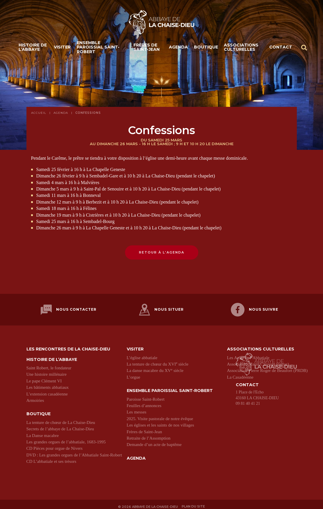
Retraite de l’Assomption (149, 434)
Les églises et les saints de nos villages (160, 421)
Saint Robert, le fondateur (49, 364)
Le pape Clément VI (44, 377)
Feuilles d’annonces (144, 402)
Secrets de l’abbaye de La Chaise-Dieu (60, 425)
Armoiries (35, 397)
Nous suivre (254, 308)
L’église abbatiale (142, 354)
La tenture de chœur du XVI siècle (157, 360)
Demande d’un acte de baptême (154, 441)
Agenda (178, 48)
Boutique (206, 48)
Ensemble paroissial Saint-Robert (98, 49)
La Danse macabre (42, 431)
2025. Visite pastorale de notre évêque (160, 415)
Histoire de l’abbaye (33, 48)
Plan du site (194, 503)
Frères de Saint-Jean (146, 48)
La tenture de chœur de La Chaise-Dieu (60, 419)
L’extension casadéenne (47, 390)
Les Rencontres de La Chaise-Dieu (68, 345)
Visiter (62, 48)
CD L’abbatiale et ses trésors (51, 458)
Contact (280, 48)
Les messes (137, 408)
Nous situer (161, 308)
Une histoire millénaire (46, 370)
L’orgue (133, 373)
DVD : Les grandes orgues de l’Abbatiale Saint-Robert (74, 451)
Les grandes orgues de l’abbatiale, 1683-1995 (66, 438)
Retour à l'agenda (161, 252)
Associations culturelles (241, 48)
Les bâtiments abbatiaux (47, 384)
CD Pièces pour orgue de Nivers (54, 445)
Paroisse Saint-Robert (146, 395)
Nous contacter (69, 308)
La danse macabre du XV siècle (155, 367)
